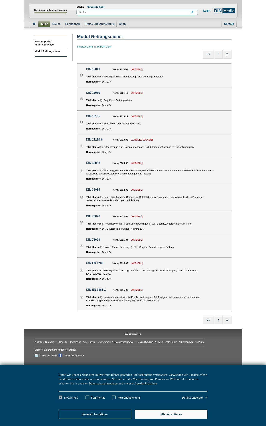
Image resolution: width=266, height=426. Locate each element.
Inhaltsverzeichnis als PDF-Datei (94, 46)
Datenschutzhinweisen (103, 383)
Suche (80, 6)
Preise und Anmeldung (99, 23)
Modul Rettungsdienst (48, 51)
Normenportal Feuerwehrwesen (45, 43)
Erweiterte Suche (96, 7)
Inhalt (44, 23)
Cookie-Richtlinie (146, 383)
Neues (56, 23)
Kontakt (229, 23)
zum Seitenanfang (133, 334)
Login (206, 10)
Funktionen (72, 23)
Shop (122, 23)
